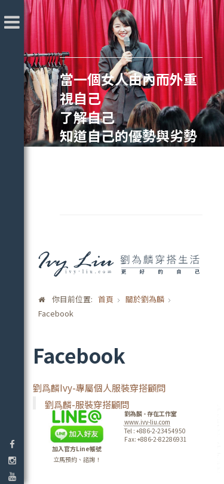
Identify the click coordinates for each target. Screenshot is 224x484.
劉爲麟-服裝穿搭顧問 (87, 404)
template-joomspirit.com (219, 439)
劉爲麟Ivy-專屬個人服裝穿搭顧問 (99, 387)
